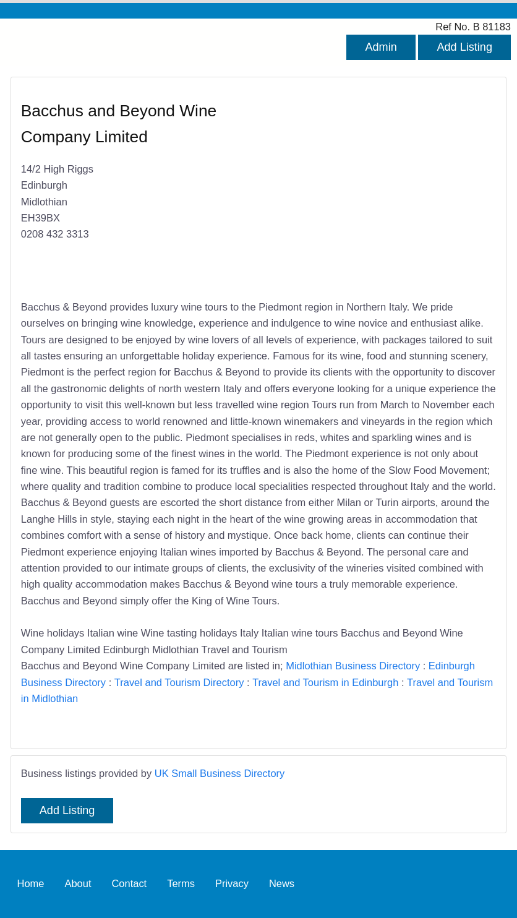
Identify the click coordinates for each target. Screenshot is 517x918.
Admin (380, 47)
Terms (181, 883)
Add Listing (464, 47)
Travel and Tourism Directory (179, 682)
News (281, 883)
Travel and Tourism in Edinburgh (325, 682)
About (77, 883)
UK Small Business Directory (220, 773)
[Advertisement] (371, 190)
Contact (129, 883)
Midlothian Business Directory (353, 665)
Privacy (232, 883)
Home (31, 883)
